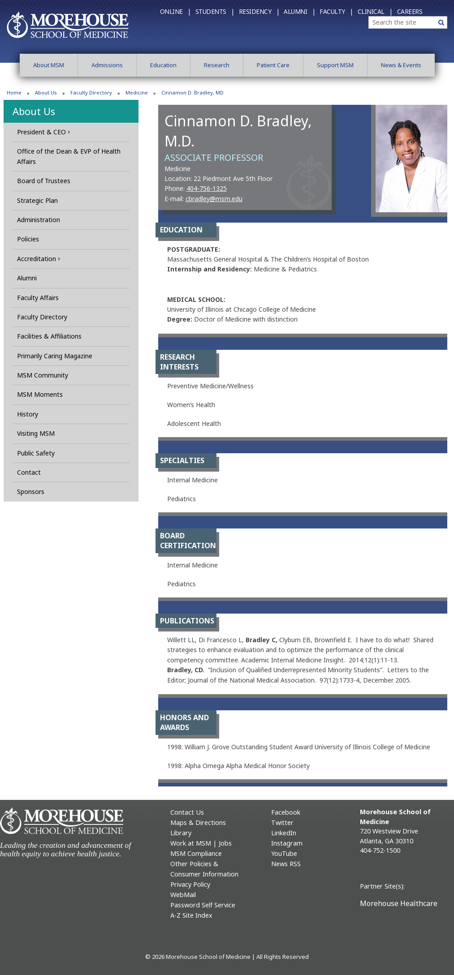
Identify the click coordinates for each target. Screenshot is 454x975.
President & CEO (43, 132)
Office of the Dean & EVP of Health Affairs (69, 156)
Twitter (282, 822)
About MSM (48, 65)
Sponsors (30, 491)
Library (180, 833)
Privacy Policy (190, 884)
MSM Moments (40, 394)
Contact (29, 472)
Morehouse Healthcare (398, 903)
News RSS (286, 863)
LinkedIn (283, 833)
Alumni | (299, 11)
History (27, 414)
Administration (38, 219)
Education (163, 65)
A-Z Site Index (191, 915)
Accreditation (39, 258)
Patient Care (273, 65)
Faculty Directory (91, 92)
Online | (175, 11)
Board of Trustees (43, 180)
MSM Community (42, 375)
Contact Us (187, 812)
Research (216, 65)
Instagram (287, 843)
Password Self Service (202, 905)
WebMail (183, 894)
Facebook (285, 812)
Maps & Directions (198, 822)
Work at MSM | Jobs (201, 843)
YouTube (284, 853)
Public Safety (36, 453)
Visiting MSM (36, 433)
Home (14, 92)
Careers (410, 11)
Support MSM (335, 65)
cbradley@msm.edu (214, 198)
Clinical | (375, 11)
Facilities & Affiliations (49, 336)
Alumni (27, 278)
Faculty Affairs (38, 297)
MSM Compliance (196, 853)
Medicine (136, 92)
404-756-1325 (206, 188)
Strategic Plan (37, 200)
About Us (46, 92)
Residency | (259, 11)
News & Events (401, 65)
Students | (214, 11)
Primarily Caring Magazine (54, 356)
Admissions (107, 65)
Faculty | (336, 11)
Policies (28, 239)
